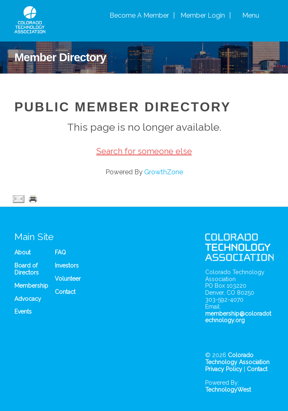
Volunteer (68, 278)
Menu (250, 15)
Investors (67, 265)
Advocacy (27, 299)
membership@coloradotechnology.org (238, 317)
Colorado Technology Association (237, 358)
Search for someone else (144, 151)
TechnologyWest (228, 389)
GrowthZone (163, 172)
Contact (65, 292)
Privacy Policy (223, 369)
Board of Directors (26, 269)
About (22, 252)
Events (23, 311)
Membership (31, 285)
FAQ (60, 252)
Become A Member (139, 15)
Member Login (202, 15)
